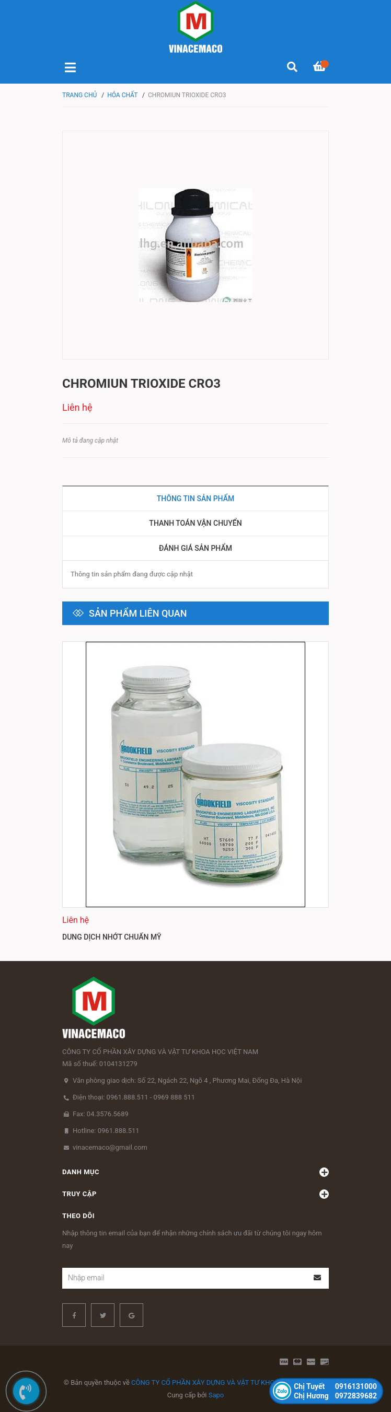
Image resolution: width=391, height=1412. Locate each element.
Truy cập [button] (195, 1194)
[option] (195, 793)
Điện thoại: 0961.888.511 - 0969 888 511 (134, 1097)
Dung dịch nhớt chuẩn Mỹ (112, 937)
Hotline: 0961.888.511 (106, 1131)
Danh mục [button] (195, 1172)
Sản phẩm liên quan (138, 613)
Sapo (216, 1395)
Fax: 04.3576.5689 (101, 1114)
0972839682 (335, 1396)
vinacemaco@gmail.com (110, 1147)
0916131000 (335, 1386)
